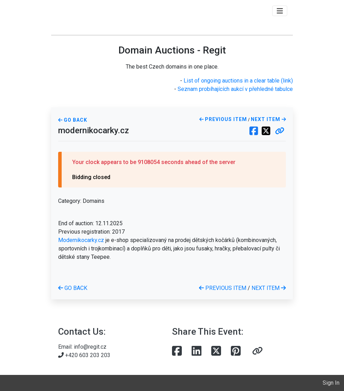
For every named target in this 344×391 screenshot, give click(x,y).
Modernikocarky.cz (81, 240)
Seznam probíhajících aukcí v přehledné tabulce (235, 89)
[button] (280, 131)
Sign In (331, 382)
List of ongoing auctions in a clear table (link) (238, 80)
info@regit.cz (90, 346)
